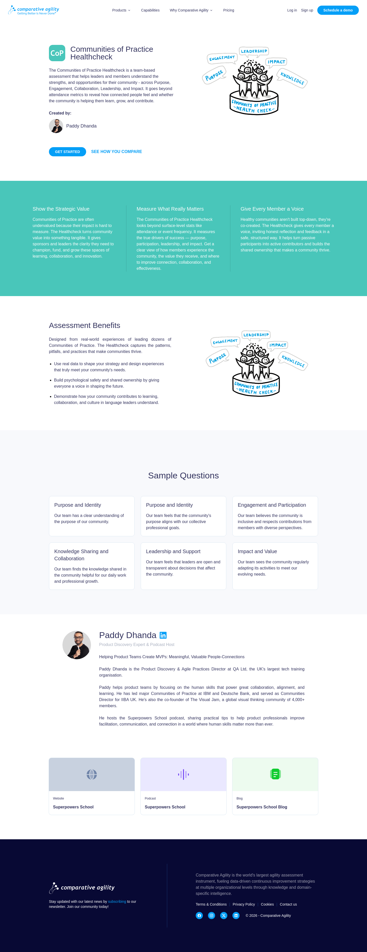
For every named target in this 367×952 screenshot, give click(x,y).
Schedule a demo (338, 10)
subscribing (117, 901)
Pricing (228, 10)
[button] (121, 10)
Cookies (267, 904)
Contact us (288, 904)
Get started (67, 152)
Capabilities (150, 10)
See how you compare (116, 151)
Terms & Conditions (211, 904)
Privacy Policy (244, 904)
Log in (292, 10)
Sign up (307, 10)
